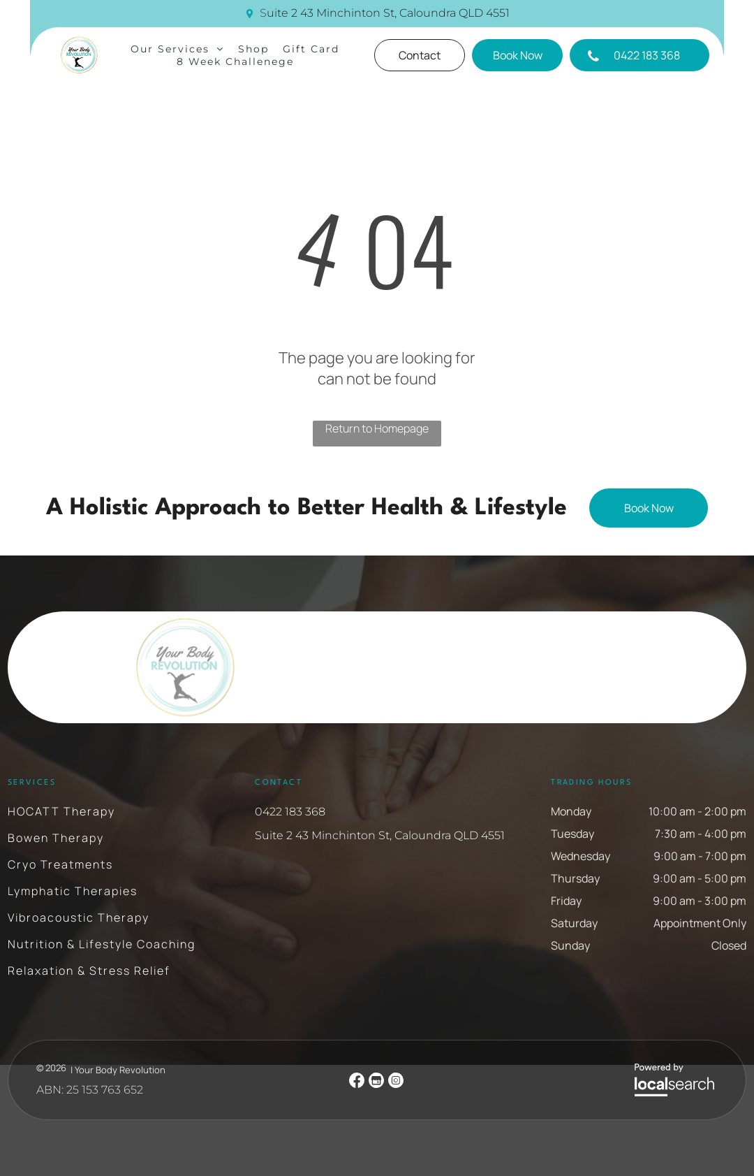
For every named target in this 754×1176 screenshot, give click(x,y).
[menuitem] (177, 49)
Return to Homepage (377, 428)
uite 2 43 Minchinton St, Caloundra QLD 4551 (388, 13)
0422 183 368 (290, 811)
